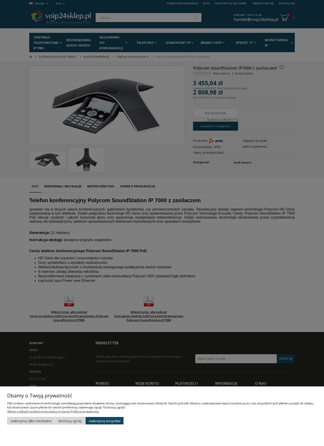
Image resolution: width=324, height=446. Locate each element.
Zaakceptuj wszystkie (105, 421)
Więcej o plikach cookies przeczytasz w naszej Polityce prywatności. (53, 411)
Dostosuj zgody (70, 421)
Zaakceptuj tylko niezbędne (31, 421)
